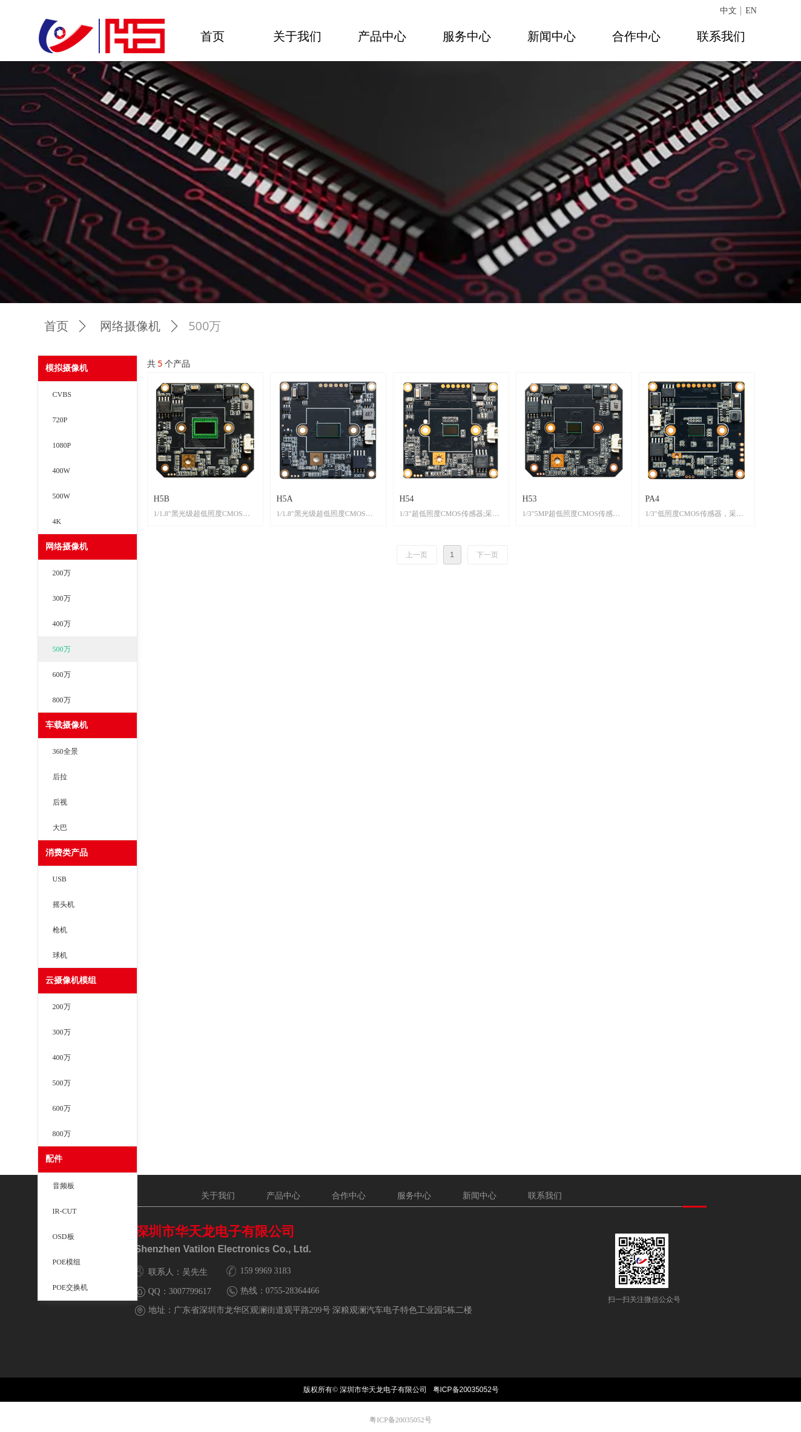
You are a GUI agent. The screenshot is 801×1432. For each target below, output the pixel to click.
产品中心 (382, 36)
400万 (62, 624)
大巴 (60, 827)
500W (61, 496)
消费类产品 (66, 852)
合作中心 (636, 36)
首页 (212, 36)
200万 (62, 573)
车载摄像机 (66, 725)
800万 (62, 700)
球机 (60, 955)
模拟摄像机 (66, 368)
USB (60, 879)
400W (61, 470)
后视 (60, 802)
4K (57, 521)
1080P (62, 445)
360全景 (65, 751)
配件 (53, 1158)
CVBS (62, 394)
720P (60, 420)
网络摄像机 (66, 546)
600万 (62, 674)
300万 (62, 598)
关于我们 (297, 36)
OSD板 (63, 1236)
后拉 (60, 777)
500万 (62, 649)
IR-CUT (65, 1211)
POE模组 (67, 1262)
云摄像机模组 (70, 980)
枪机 (60, 930)
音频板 (63, 1186)
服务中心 (467, 36)
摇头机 (63, 904)
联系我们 (721, 36)
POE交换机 (70, 1287)
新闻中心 (551, 36)
